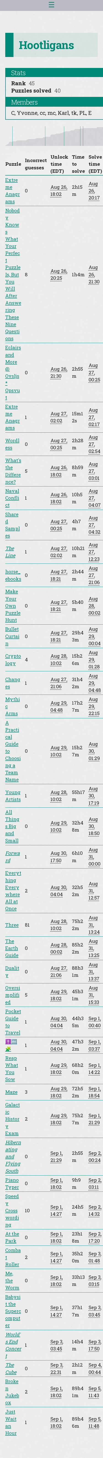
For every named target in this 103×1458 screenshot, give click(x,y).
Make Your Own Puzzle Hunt (13, 605)
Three (12, 925)
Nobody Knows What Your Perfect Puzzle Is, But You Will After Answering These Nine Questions (13, 274)
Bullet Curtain (12, 636)
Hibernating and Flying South (13, 1156)
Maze (11, 1092)
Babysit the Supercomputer (13, 1311)
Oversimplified (12, 995)
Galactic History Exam (12, 1118)
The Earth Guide (11, 948)
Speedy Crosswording (12, 1210)
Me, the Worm (12, 1280)
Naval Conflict (12, 498)
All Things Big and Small (12, 826)
